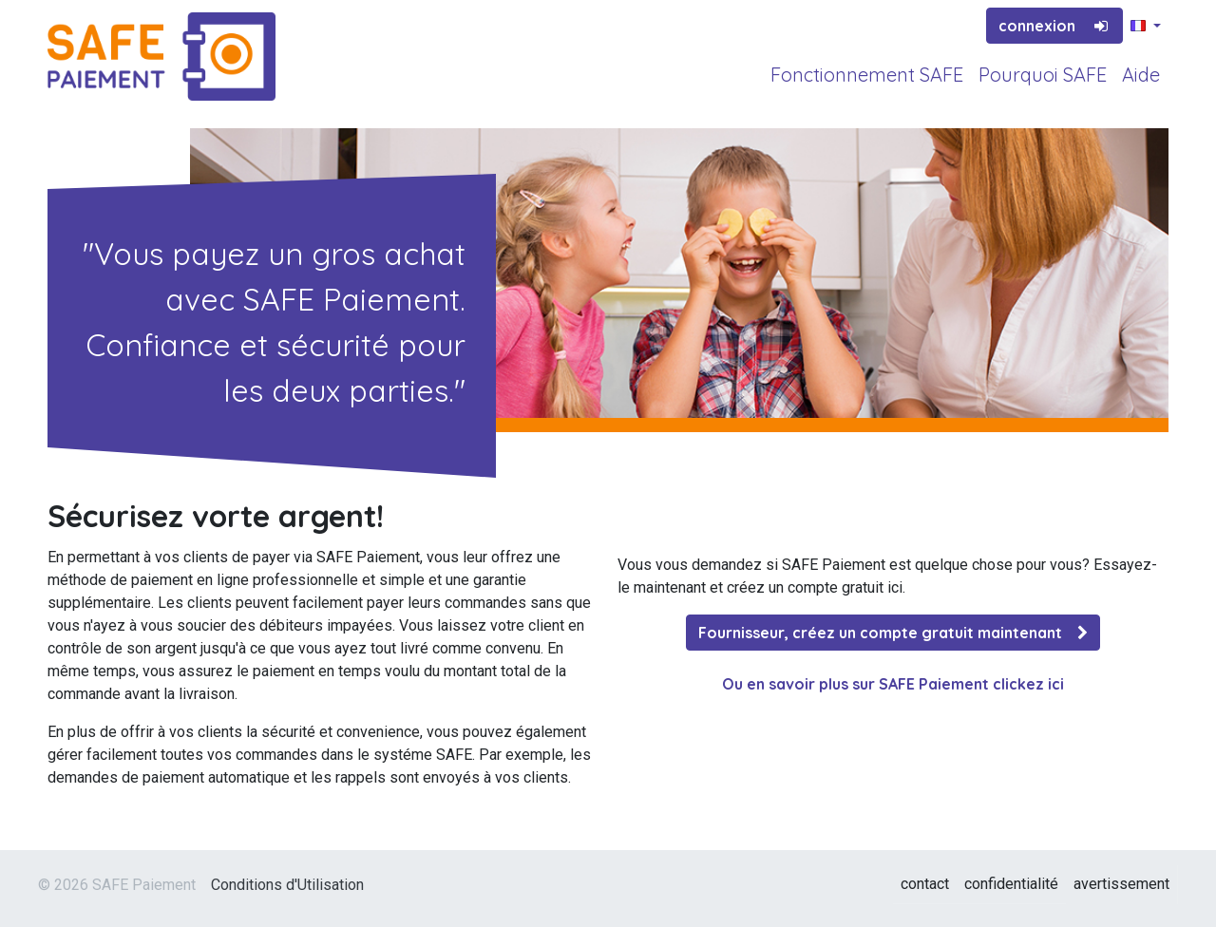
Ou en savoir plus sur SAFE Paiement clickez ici (893, 683)
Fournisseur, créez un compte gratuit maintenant (893, 632)
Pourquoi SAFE (1042, 74)
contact (925, 884)
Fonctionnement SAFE (866, 74)
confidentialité (1011, 884)
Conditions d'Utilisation (287, 885)
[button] (1145, 27)
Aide (1141, 74)
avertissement (1121, 884)
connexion (1054, 25)
